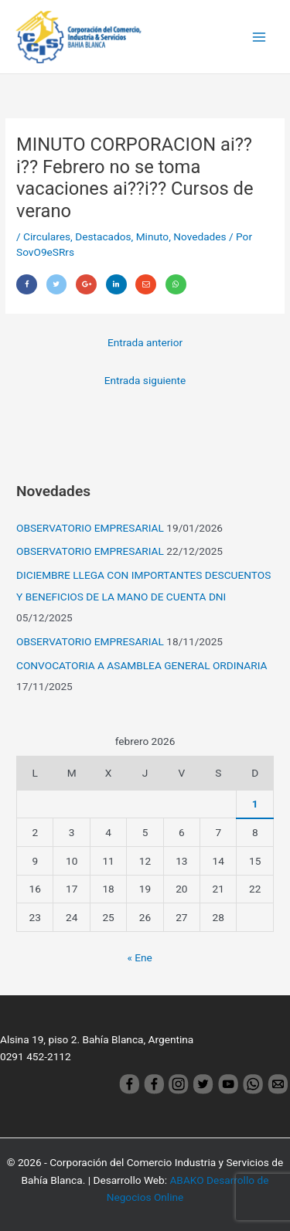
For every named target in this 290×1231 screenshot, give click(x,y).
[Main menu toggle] (259, 37)
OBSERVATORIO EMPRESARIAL (90, 528)
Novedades (199, 236)
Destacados (103, 236)
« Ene (139, 957)
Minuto (152, 236)
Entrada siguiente (145, 380)
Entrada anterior (145, 342)
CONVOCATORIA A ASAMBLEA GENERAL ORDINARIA (141, 665)
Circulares (46, 236)
